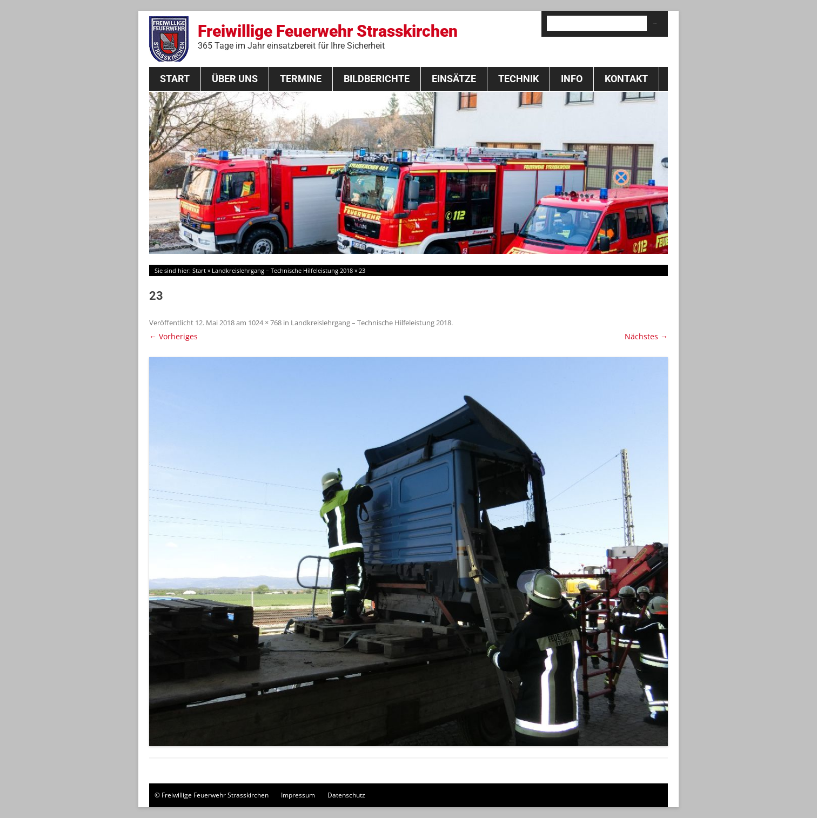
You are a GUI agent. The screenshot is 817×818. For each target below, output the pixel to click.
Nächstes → (646, 336)
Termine (301, 78)
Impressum (298, 795)
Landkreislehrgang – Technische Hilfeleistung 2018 (282, 270)
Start (175, 78)
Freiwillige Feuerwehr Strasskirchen (328, 36)
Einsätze (454, 78)
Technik (518, 78)
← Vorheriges (173, 336)
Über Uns (235, 78)
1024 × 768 (265, 322)
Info (571, 78)
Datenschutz (346, 795)
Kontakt (626, 78)
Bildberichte (377, 78)
